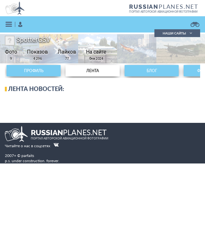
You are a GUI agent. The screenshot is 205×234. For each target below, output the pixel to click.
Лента (92, 70)
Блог (152, 70)
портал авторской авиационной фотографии (163, 11)
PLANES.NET (164, 6)
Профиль (33, 70)
